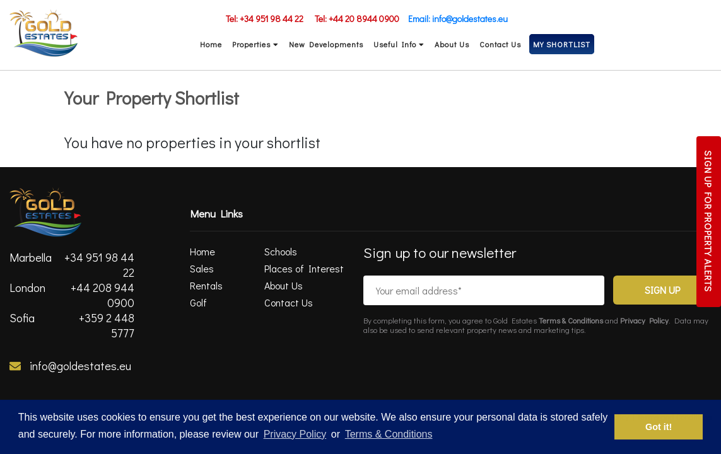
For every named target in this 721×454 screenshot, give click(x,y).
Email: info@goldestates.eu (458, 19)
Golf (198, 302)
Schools (280, 251)
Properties (255, 44)
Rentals (206, 285)
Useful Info (399, 44)
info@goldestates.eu (70, 365)
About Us (452, 44)
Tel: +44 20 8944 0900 (357, 19)
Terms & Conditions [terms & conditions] (389, 434)
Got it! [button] (658, 427)
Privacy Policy (646, 320)
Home (211, 44)
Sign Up (662, 289)
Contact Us (500, 44)
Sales (202, 268)
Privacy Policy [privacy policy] (295, 434)
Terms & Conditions (572, 320)
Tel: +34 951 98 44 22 (264, 19)
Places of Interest (304, 268)
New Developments (326, 44)
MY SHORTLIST (561, 44)
